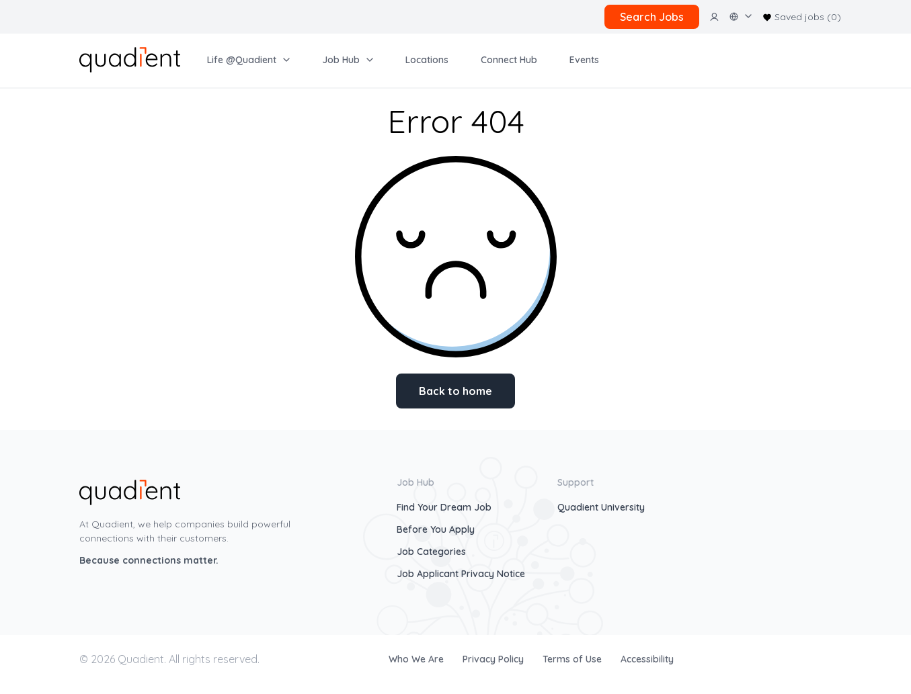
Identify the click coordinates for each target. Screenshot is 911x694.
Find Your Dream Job (444, 507)
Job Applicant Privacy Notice (461, 574)
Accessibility (647, 659)
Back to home (455, 391)
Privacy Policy (494, 659)
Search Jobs (652, 17)
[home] (129, 58)
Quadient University (601, 507)
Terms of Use (573, 659)
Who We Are (417, 659)
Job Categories (431, 552)
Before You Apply (436, 529)
